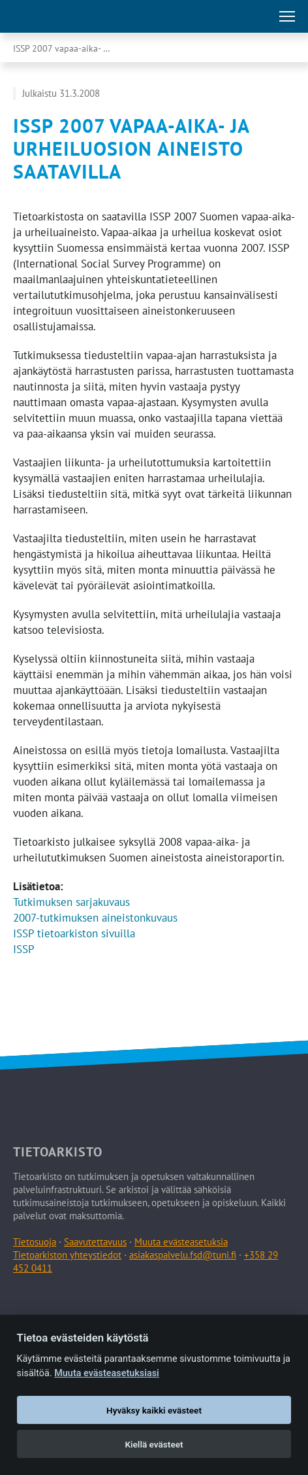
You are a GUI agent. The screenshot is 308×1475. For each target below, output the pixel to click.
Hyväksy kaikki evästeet (154, 1410)
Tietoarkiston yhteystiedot (67, 1255)
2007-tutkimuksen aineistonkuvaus (95, 918)
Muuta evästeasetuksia (181, 1242)
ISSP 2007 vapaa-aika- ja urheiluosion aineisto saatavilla (75, 48)
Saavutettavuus (95, 1242)
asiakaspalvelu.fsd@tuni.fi (182, 1255)
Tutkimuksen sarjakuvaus (71, 902)
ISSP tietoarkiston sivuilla (74, 933)
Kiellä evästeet (154, 1444)
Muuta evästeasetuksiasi (106, 1373)
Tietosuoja (34, 1242)
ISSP (24, 949)
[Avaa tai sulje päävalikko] (287, 16)
